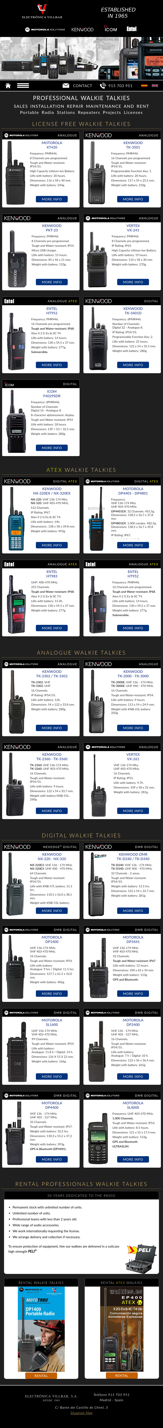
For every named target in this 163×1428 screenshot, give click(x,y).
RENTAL (41, 1376)
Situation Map (81, 1413)
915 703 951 (120, 85)
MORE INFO (52, 199)
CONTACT (82, 85)
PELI (32, 1251)
